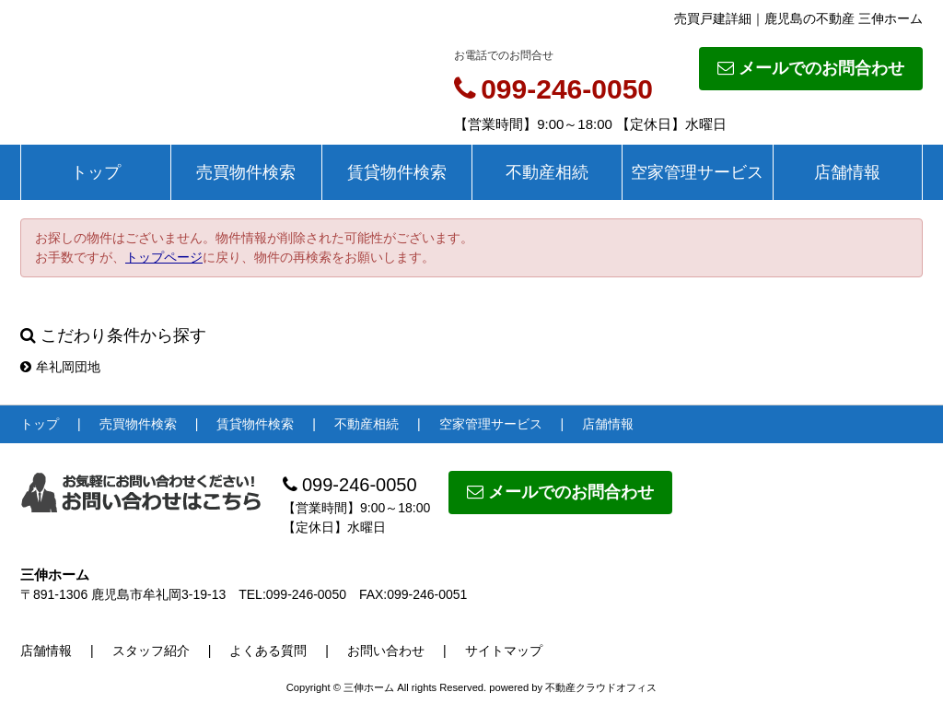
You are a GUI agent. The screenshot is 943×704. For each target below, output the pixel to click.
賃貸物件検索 (397, 172)
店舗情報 (847, 172)
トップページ (164, 257)
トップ (96, 172)
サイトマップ (503, 650)
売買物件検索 (246, 172)
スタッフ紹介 (151, 650)
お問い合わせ (386, 650)
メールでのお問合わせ (810, 68)
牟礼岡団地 (60, 366)
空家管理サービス (697, 172)
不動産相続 (547, 172)
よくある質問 (268, 650)
